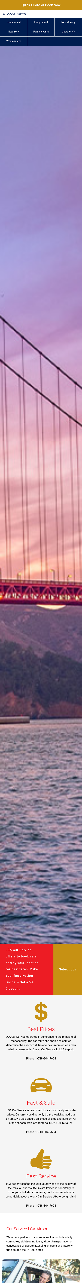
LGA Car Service (16, 13)
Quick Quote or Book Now (41, 5)
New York (13, 31)
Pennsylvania (41, 31)
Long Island (41, 22)
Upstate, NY (68, 31)
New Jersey (68, 22)
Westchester (13, 41)
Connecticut (14, 22)
